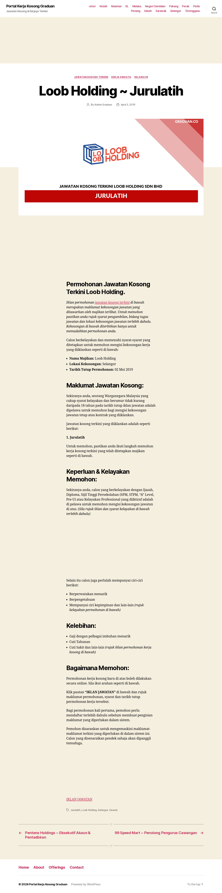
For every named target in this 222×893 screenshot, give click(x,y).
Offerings (57, 867)
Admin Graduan (103, 104)
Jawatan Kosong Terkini (91, 77)
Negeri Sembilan (155, 6)
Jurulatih (75, 810)
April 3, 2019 (128, 104)
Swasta (113, 810)
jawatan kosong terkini (112, 302)
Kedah (103, 6)
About (38, 867)
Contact (77, 867)
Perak (185, 6)
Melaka (136, 6)
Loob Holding (89, 810)
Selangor (175, 10)
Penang (135, 10)
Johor (92, 6)
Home (23, 867)
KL (127, 6)
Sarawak (161, 10)
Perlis (196, 6)
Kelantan (116, 6)
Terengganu (192, 10)
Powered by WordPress (86, 884)
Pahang (173, 6)
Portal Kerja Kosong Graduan (30, 6)
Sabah (148, 10)
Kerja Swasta (121, 77)
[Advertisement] (111, 40)
